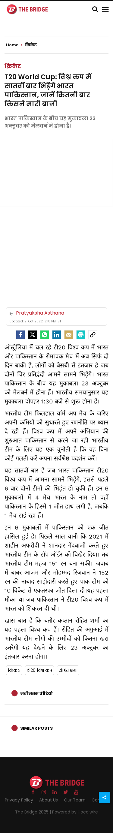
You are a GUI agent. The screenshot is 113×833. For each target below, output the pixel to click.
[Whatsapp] (44, 334)
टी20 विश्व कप (39, 670)
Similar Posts (36, 728)
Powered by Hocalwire (75, 812)
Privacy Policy (19, 800)
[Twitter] (32, 334)
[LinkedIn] (56, 334)
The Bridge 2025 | (33, 812)
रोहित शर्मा (68, 670)
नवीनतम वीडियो (36, 693)
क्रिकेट (13, 66)
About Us (48, 800)
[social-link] (92, 334)
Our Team (75, 800)
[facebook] (20, 334)
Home (14, 45)
